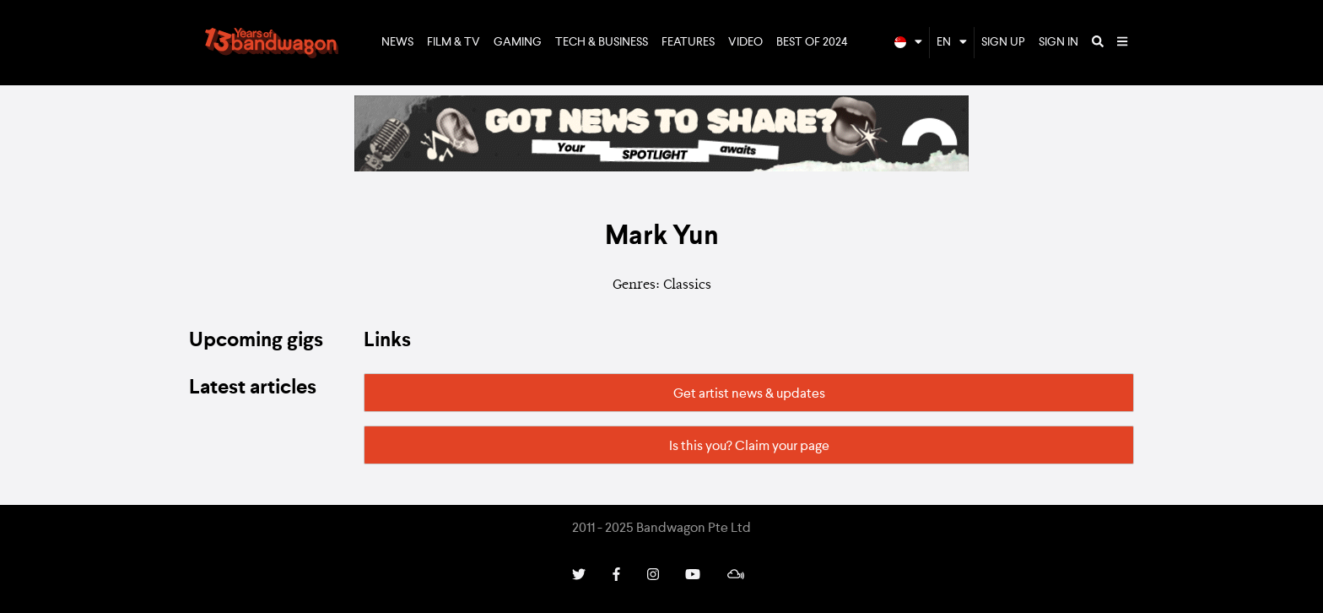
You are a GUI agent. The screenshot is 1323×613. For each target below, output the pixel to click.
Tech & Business (601, 42)
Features (688, 42)
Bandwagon (272, 43)
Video (745, 42)
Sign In (1058, 42)
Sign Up (1003, 42)
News (397, 42)
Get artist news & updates (749, 394)
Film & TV (453, 42)
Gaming (518, 42)
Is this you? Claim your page (749, 446)
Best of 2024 (812, 42)
